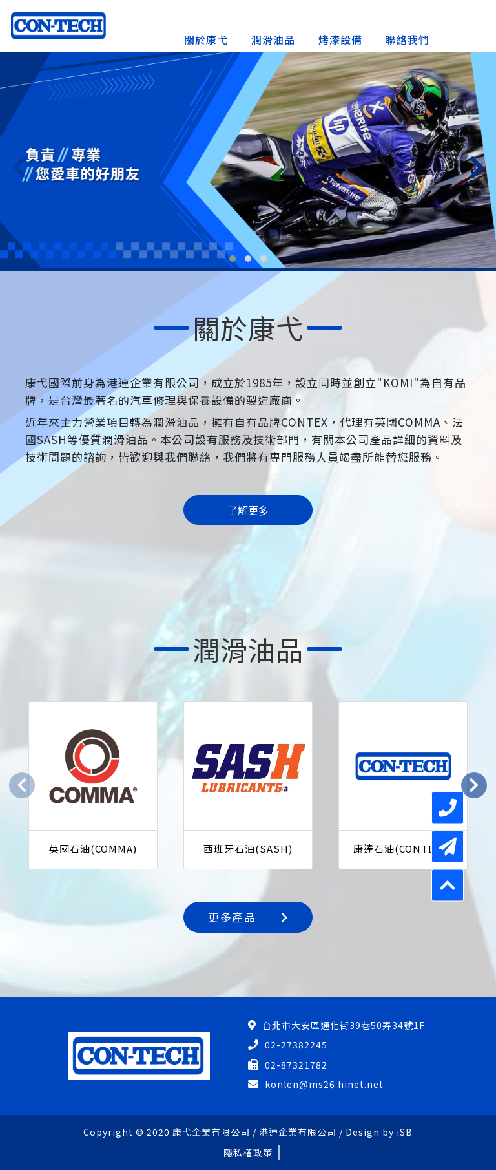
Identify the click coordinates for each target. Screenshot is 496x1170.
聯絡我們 (407, 39)
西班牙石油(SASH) (248, 848)
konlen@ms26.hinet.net (324, 1084)
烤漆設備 (340, 39)
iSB (405, 1131)
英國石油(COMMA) (93, 848)
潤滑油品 (273, 39)
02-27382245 (296, 1044)
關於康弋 (206, 39)
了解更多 (248, 510)
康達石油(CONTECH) (403, 848)
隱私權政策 (248, 1152)
